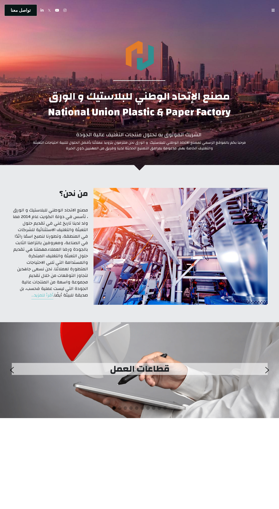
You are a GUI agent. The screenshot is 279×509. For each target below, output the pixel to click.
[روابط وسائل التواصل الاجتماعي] (64, 10)
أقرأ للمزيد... (42, 295)
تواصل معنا (21, 10)
